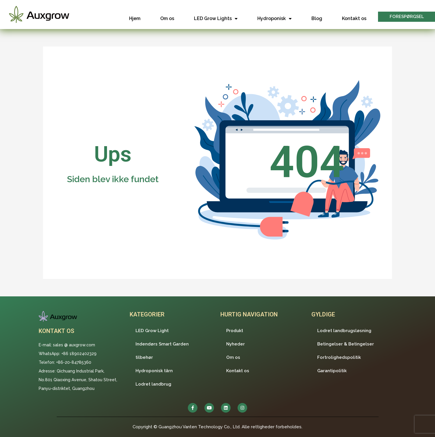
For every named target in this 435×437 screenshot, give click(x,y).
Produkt (234, 330)
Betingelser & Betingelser (345, 344)
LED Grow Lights (216, 18)
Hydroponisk (274, 18)
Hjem (134, 18)
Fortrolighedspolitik (339, 357)
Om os (167, 18)
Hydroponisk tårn (154, 370)
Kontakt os (354, 18)
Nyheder (235, 344)
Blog (316, 18)
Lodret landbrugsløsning (344, 330)
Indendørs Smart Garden (162, 344)
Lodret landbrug (153, 384)
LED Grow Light (152, 330)
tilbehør (144, 357)
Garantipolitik (332, 370)
